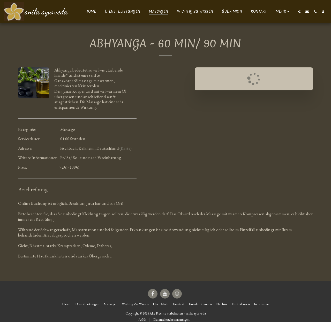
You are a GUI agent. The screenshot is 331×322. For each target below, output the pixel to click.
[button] (299, 11)
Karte (125, 148)
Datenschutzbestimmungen (171, 319)
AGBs (142, 319)
